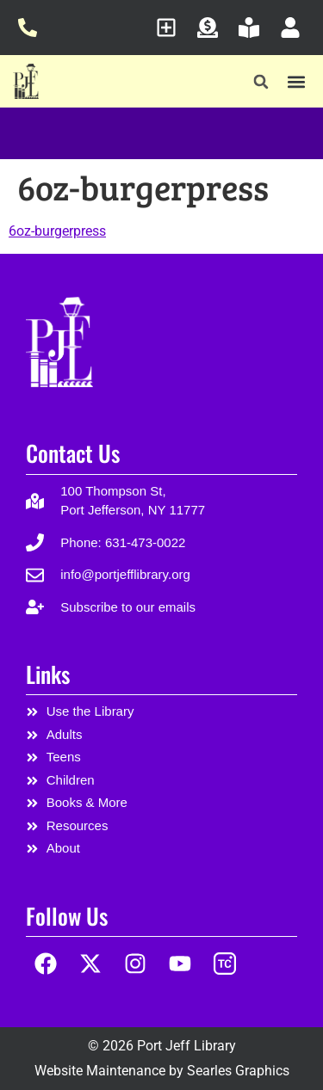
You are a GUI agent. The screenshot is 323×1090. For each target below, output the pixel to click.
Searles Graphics (238, 1070)
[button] (261, 82)
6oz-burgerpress (57, 231)
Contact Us (73, 453)
